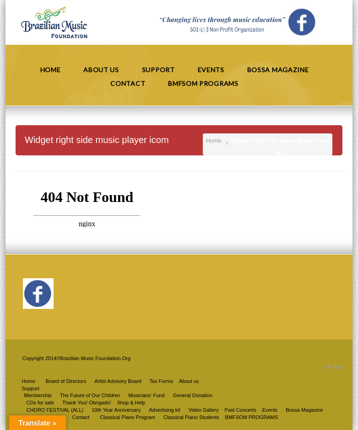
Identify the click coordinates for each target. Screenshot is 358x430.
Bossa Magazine (304, 410)
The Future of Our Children (90, 395)
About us (189, 381)
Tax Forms (161, 381)
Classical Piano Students (191, 417)
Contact (81, 417)
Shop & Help (131, 402)
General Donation (192, 395)
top (337, 367)
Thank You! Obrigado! (86, 402)
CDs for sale (40, 402)
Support (30, 388)
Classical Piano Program (127, 417)
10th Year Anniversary (116, 410)
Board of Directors (66, 381)
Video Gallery (204, 410)
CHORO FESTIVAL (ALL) (54, 410)
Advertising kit (164, 410)
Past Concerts (240, 410)
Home (214, 141)
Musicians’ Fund (146, 395)
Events (270, 410)
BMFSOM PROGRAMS (251, 417)
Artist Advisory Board (117, 381)
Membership (38, 395)
